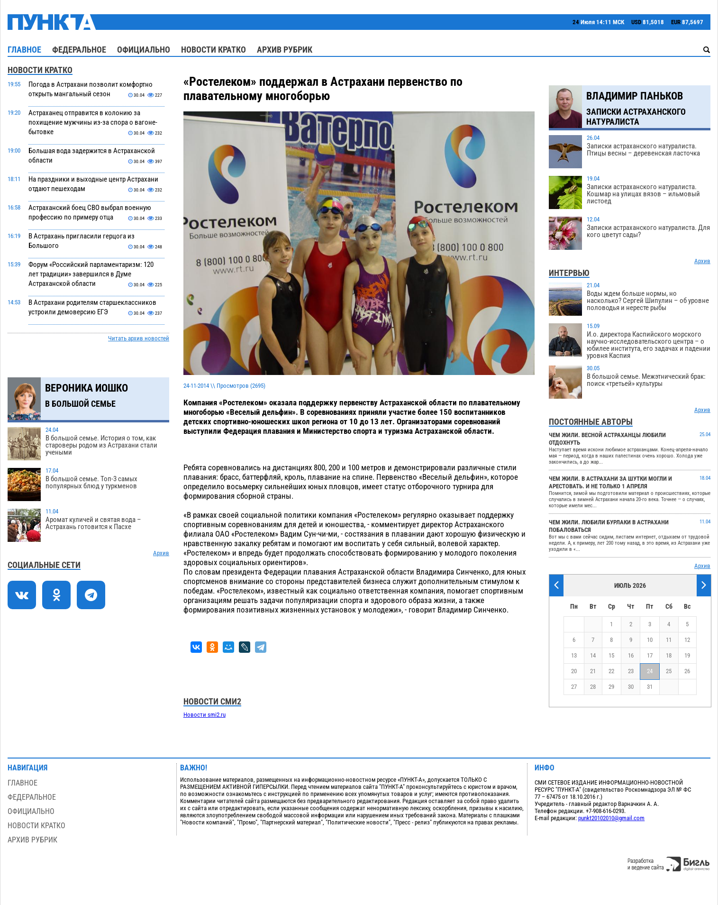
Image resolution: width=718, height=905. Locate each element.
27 (574, 686)
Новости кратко (213, 50)
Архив (161, 553)
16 (631, 655)
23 (631, 671)
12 (687, 639)
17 (650, 655)
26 (687, 671)
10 (650, 639)
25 (669, 671)
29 (611, 686)
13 (574, 655)
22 (611, 671)
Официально (143, 50)
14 (593, 655)
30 (631, 686)
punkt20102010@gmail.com (611, 818)
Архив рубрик (284, 50)
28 (593, 686)
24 (650, 671)
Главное (24, 50)
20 (574, 671)
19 (687, 655)
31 (650, 686)
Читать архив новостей (138, 338)
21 (593, 671)
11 (669, 639)
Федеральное (79, 50)
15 (611, 655)
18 (669, 655)
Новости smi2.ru (204, 714)
